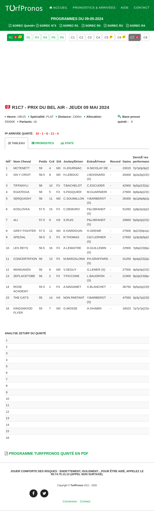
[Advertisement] (77, 74)
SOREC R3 (113, 26)
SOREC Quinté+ (22, 26)
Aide (125, 8)
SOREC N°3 (46, 26)
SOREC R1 (69, 26)
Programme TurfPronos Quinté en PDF (48, 454)
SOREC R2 (91, 26)
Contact (142, 8)
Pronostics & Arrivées (94, 8)
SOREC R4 (135, 26)
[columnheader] (8, 160)
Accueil (58, 8)
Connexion (70, 502)
